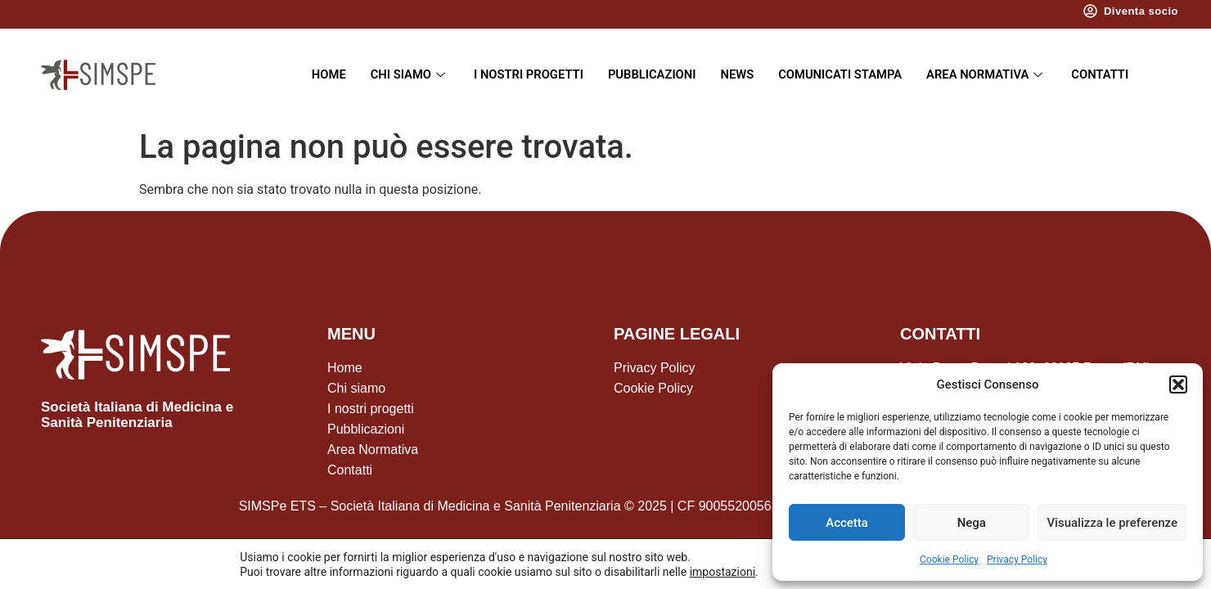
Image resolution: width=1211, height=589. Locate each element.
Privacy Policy (1017, 559)
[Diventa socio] (1090, 11)
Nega (971, 522)
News (737, 74)
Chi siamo (406, 74)
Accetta (847, 522)
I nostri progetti (526, 74)
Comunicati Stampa (841, 74)
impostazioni (719, 571)
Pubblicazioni (651, 74)
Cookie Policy (949, 559)
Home (324, 74)
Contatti (1104, 74)
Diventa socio (1141, 11)
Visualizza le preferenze (1112, 522)
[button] (1178, 384)
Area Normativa (990, 74)
